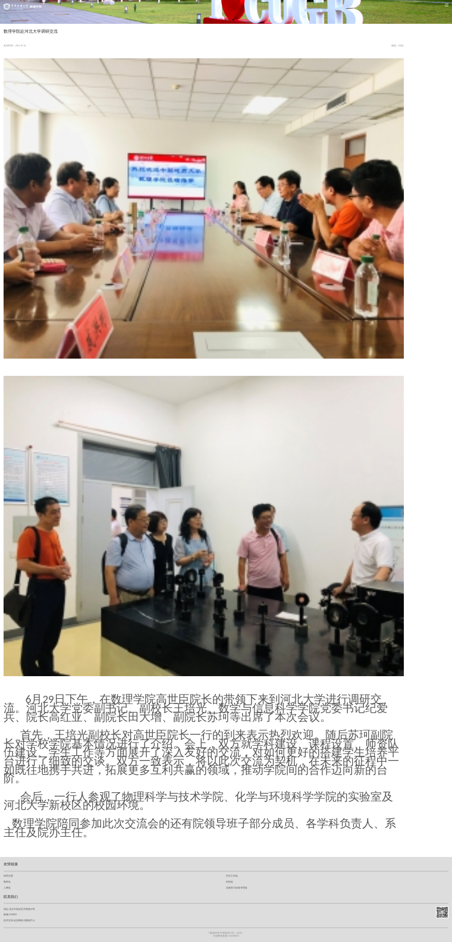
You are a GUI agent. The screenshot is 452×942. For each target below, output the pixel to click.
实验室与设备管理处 (236, 887)
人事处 (7, 887)
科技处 (229, 881)
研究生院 (8, 875)
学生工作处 (232, 875)
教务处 (7, 881)
